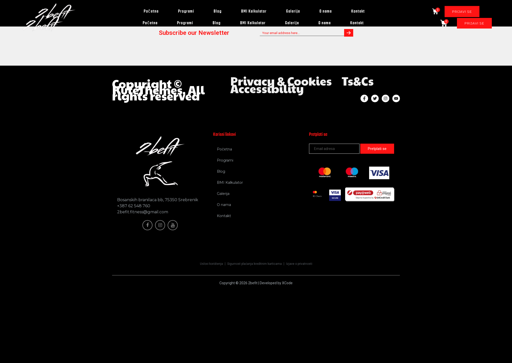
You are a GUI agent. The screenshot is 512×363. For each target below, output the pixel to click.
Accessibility (267, 88)
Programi (185, 23)
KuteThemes (147, 90)
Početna (150, 23)
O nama (324, 23)
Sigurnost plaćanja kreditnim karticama (254, 264)
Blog (217, 23)
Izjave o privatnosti (299, 264)
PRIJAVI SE (474, 23)
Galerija (292, 23)
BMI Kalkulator (253, 23)
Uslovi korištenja (211, 264)
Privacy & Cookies (281, 81)
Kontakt (357, 23)
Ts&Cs (358, 81)
